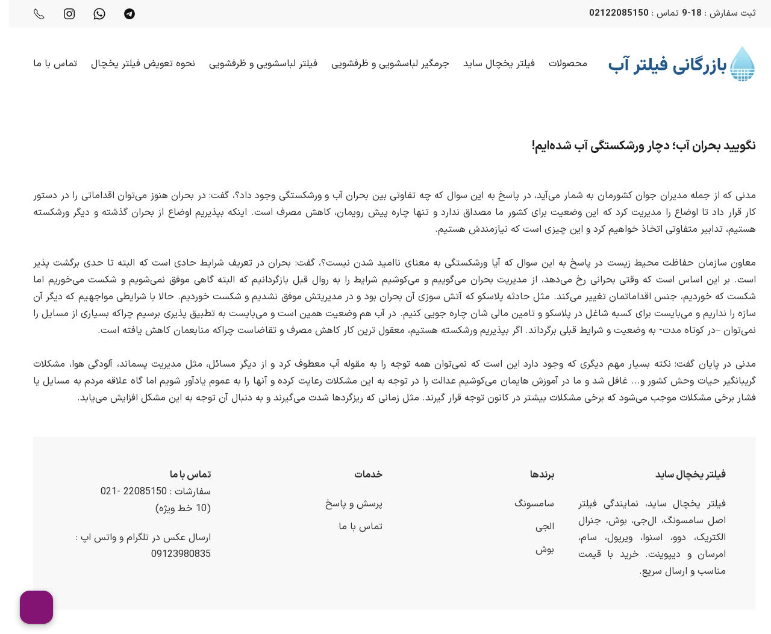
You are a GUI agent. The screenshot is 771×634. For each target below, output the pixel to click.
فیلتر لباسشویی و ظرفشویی (254, 64)
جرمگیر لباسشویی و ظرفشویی (381, 64)
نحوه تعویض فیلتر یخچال (134, 64)
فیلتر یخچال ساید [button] (490, 64)
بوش (535, 549)
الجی (535, 527)
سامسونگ (525, 504)
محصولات (559, 64)
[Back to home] (673, 64)
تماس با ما (46, 64)
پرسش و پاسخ (344, 504)
